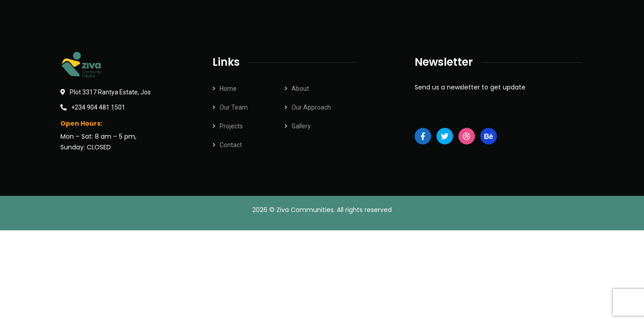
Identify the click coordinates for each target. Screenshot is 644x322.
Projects (231, 126)
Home (228, 88)
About (300, 88)
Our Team (234, 107)
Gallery (301, 126)
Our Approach (311, 107)
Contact (231, 144)
